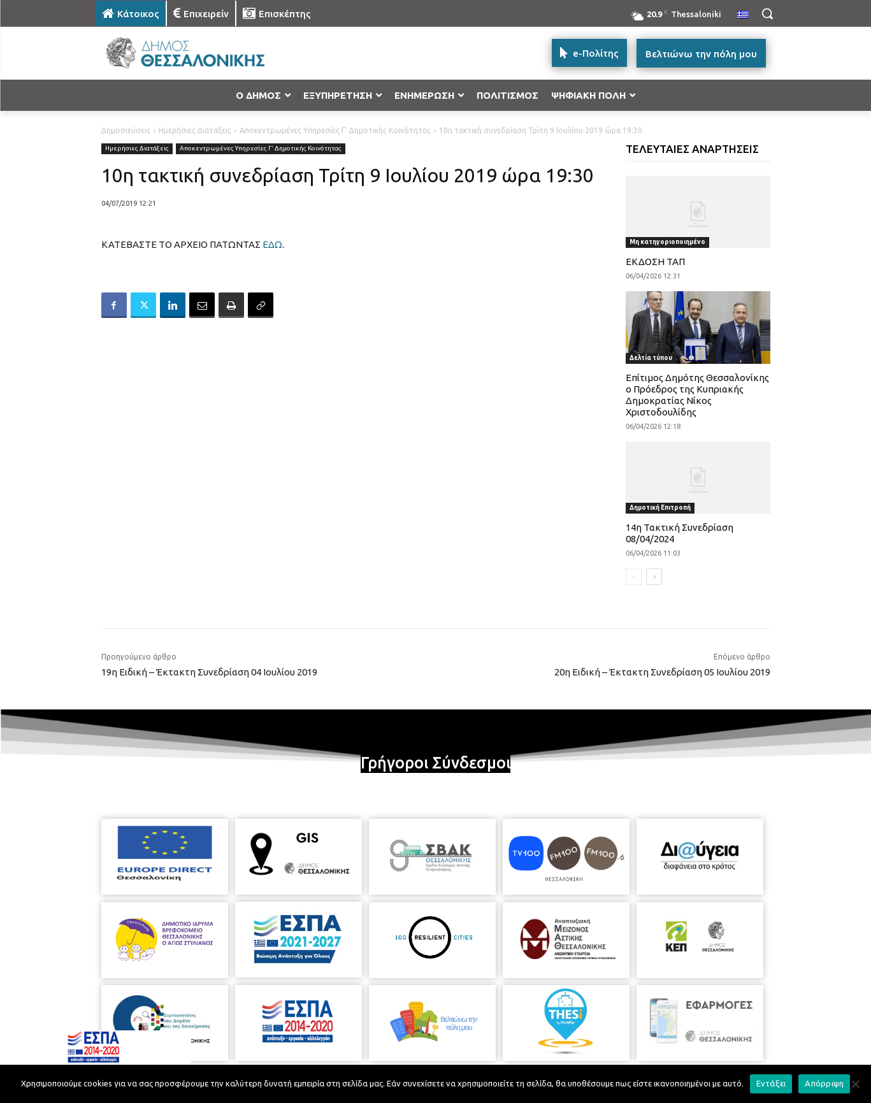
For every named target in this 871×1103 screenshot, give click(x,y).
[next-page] (654, 576)
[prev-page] (634, 576)
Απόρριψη (824, 1083)
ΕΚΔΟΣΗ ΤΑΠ (655, 261)
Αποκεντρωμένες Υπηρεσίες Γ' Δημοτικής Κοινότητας (335, 130)
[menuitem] (743, 15)
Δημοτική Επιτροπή (660, 507)
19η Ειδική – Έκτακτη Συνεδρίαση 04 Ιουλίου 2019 (209, 672)
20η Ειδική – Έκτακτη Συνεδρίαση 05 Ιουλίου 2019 (662, 672)
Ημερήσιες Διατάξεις (195, 130)
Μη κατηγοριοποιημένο (667, 241)
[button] (767, 13)
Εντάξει (771, 1083)
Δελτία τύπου (651, 357)
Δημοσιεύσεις (125, 130)
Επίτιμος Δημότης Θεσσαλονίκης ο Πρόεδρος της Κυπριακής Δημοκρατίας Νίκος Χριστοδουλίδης (697, 394)
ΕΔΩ (272, 244)
